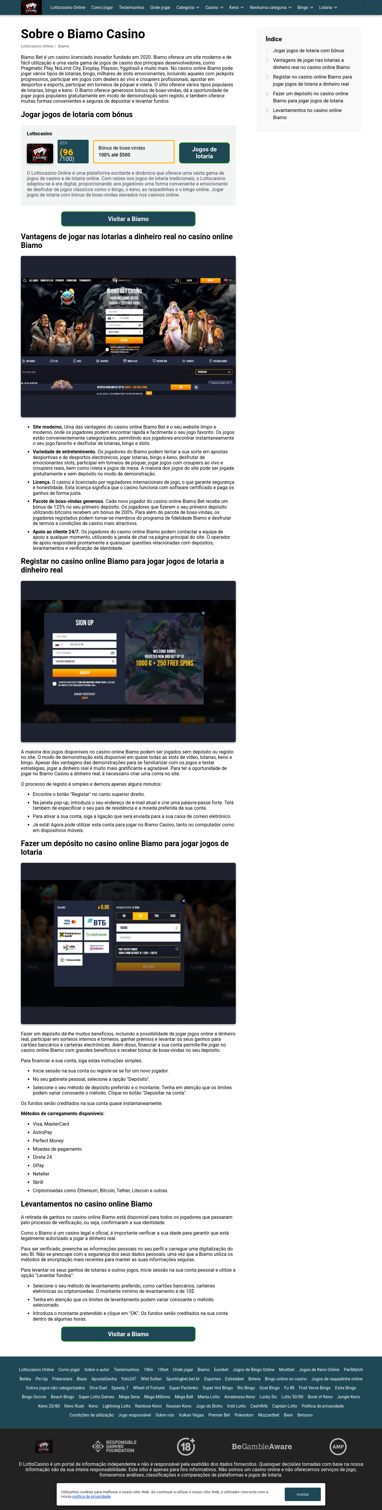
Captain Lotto (284, 1406)
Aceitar (303, 1494)
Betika (25, 1379)
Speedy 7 (120, 1387)
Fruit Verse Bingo (315, 1387)
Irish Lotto (236, 1406)
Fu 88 (289, 1387)
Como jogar (102, 7)
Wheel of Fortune (148, 1387)
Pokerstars (62, 1379)
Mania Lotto (209, 1396)
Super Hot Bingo (218, 1387)
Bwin (288, 1415)
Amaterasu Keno (239, 1396)
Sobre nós (164, 1415)
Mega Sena (129, 1396)
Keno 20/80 (49, 1406)
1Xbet (163, 1369)
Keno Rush (74, 1406)
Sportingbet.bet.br (183, 1379)
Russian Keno (179, 1406)
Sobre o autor (97, 1369)
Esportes (212, 1379)
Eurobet (221, 1369)
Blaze (82, 1379)
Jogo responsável (134, 1415)
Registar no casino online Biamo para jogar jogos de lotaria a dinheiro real (312, 80)
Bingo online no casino (286, 1379)
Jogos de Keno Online (319, 1369)
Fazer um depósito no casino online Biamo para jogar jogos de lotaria (310, 97)
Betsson (305, 1415)
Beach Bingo (62, 1396)
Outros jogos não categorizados (55, 1387)
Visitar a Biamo (128, 218)
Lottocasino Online (67, 7)
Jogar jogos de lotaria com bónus (308, 50)
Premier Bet (219, 1415)
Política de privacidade (323, 1406)
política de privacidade (92, 1496)
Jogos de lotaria (204, 153)
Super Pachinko (183, 1387)
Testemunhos (131, 7)
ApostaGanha (104, 1379)
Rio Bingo (246, 1387)
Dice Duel (98, 1387)
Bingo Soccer (34, 1396)
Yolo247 (128, 1379)
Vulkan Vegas (191, 1415)
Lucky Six (268, 1396)
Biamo (204, 1369)
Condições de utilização (92, 1415)
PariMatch (353, 1369)
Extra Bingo (345, 1387)
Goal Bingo (269, 1387)
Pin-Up (42, 1379)
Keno (93, 1406)
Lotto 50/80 (292, 1396)
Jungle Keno (348, 1396)
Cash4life (259, 1406)
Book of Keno (320, 1396)
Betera (254, 1379)
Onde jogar (160, 7)
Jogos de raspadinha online (336, 1379)
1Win (148, 1369)
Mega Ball (184, 1396)
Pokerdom (244, 1415)
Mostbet (287, 1369)
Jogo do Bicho (209, 1406)
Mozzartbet (268, 1415)
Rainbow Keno (148, 1406)
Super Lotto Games (97, 1396)
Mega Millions (157, 1396)
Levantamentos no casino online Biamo (307, 114)
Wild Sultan (151, 1379)
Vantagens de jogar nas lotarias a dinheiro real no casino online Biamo (311, 63)
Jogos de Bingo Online (254, 1369)
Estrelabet (234, 1379)
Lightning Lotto (117, 1406)
